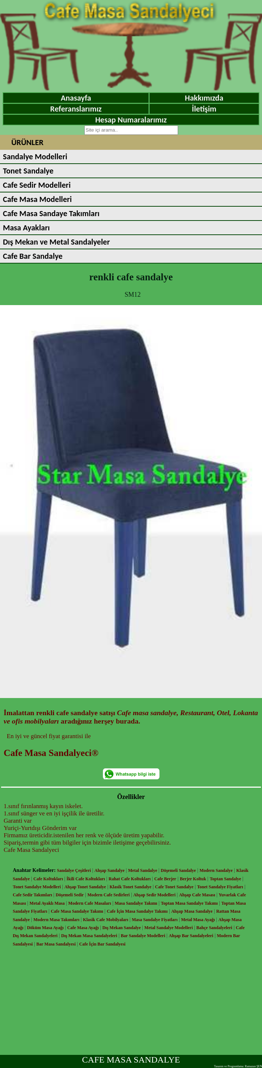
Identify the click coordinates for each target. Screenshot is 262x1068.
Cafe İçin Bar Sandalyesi (102, 944)
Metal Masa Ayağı (198, 919)
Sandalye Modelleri (35, 156)
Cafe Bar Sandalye (32, 256)
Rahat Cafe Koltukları (129, 878)
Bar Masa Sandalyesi (56, 944)
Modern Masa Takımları (57, 919)
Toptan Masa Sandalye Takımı (189, 903)
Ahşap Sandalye (109, 870)
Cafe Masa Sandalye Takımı (77, 911)
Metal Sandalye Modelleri (169, 927)
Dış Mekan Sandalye (121, 927)
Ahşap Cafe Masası (197, 894)
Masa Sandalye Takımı (136, 903)
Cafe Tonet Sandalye (174, 886)
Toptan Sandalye (225, 878)
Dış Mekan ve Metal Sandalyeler (56, 242)
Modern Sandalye (216, 870)
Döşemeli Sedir (70, 894)
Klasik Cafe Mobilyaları (105, 919)
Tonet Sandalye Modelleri (37, 886)
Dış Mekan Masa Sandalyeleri (89, 935)
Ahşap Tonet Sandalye (85, 886)
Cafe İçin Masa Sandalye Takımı (137, 911)
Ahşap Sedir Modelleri (154, 894)
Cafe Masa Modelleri (37, 199)
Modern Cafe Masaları (89, 903)
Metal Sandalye (142, 870)
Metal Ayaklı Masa (47, 903)
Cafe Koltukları (48, 878)
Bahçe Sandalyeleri (214, 927)
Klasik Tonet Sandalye (130, 886)
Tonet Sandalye (28, 171)
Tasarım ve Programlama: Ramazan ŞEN (238, 1066)
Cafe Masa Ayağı (83, 927)
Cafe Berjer (165, 878)
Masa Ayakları (26, 228)
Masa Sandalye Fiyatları (154, 919)
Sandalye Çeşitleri (74, 870)
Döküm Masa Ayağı (45, 927)
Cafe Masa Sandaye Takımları (51, 213)
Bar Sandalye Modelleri (143, 935)
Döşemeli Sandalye (178, 870)
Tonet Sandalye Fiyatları (220, 886)
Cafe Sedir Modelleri (37, 185)
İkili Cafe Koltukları (85, 878)
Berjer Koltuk (193, 878)
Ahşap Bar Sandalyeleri (191, 935)
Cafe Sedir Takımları (32, 894)
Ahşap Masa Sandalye (191, 911)
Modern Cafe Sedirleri (108, 894)
